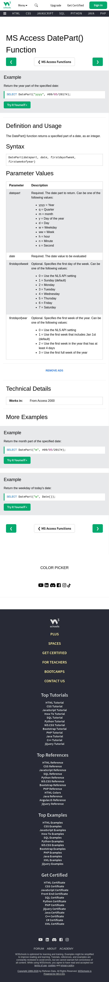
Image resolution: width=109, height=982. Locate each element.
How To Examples (52, 834)
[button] (36, 5)
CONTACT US (54, 680)
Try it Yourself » (17, 105)
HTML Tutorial (55, 702)
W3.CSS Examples (52, 845)
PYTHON (76, 13)
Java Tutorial (54, 736)
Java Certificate (54, 912)
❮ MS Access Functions (54, 62)
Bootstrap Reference (53, 785)
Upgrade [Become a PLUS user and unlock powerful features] (55, 5)
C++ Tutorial (54, 740)
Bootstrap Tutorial (54, 729)
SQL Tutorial (55, 717)
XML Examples (53, 860)
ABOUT (52, 948)
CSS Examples (53, 826)
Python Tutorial (55, 721)
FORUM (39, 948)
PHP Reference (52, 789)
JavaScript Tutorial (54, 710)
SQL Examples (53, 837)
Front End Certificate (54, 894)
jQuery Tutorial (54, 744)
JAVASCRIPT (45, 13)
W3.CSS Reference (52, 781)
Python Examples (53, 841)
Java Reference (52, 796)
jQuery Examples (52, 864)
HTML (16, 13)
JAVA (91, 13)
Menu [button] (22, 5)
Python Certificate (54, 901)
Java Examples (52, 856)
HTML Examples (53, 822)
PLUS (54, 634)
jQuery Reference (53, 804)
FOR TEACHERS (54, 662)
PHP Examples (53, 852)
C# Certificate (54, 920)
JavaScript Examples (53, 830)
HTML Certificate (54, 882)
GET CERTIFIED (54, 652)
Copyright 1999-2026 (28, 971)
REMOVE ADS (54, 370)
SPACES (54, 643)
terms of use (40, 965)
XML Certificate (54, 924)
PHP (103, 13)
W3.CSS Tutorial (54, 725)
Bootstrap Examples (53, 849)
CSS (28, 13)
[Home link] (7, 5)
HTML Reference (52, 762)
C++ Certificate (54, 916)
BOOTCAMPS (54, 671)
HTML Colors (53, 792)
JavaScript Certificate (54, 890)
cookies (52, 965)
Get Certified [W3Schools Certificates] (75, 5)
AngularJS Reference (53, 800)
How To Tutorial (54, 714)
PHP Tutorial (54, 732)
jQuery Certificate (54, 909)
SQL (62, 13)
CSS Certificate (54, 886)
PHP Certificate (54, 905)
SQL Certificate (54, 897)
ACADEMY (66, 948)
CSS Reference (52, 766)
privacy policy (67, 965)
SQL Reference (52, 774)
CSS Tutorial (54, 706)
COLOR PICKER (54, 568)
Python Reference (52, 777)
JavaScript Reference (52, 770)
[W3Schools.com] (54, 624)
